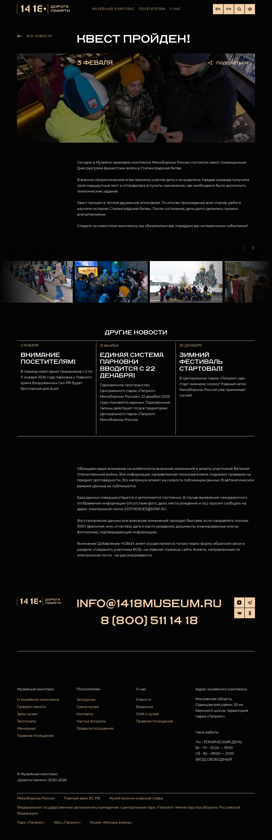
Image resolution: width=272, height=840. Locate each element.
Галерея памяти (31, 707)
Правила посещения (35, 736)
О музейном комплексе (38, 700)
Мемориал (26, 728)
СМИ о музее (147, 714)
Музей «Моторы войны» (111, 822)
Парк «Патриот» (31, 822)
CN (228, 9)
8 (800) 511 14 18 (149, 620)
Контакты (84, 714)
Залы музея (27, 714)
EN (218, 9)
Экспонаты (26, 721)
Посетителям (152, 9)
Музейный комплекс (113, 9)
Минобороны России (36, 798)
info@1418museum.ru (149, 603)
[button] (244, 248)
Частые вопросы (91, 721)
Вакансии (144, 707)
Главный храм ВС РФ (82, 798)
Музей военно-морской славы (136, 798)
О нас (175, 9)
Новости (143, 700)
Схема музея (87, 707)
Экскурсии (85, 700)
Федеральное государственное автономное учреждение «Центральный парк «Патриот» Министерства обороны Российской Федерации (128, 810)
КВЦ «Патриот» (67, 822)
